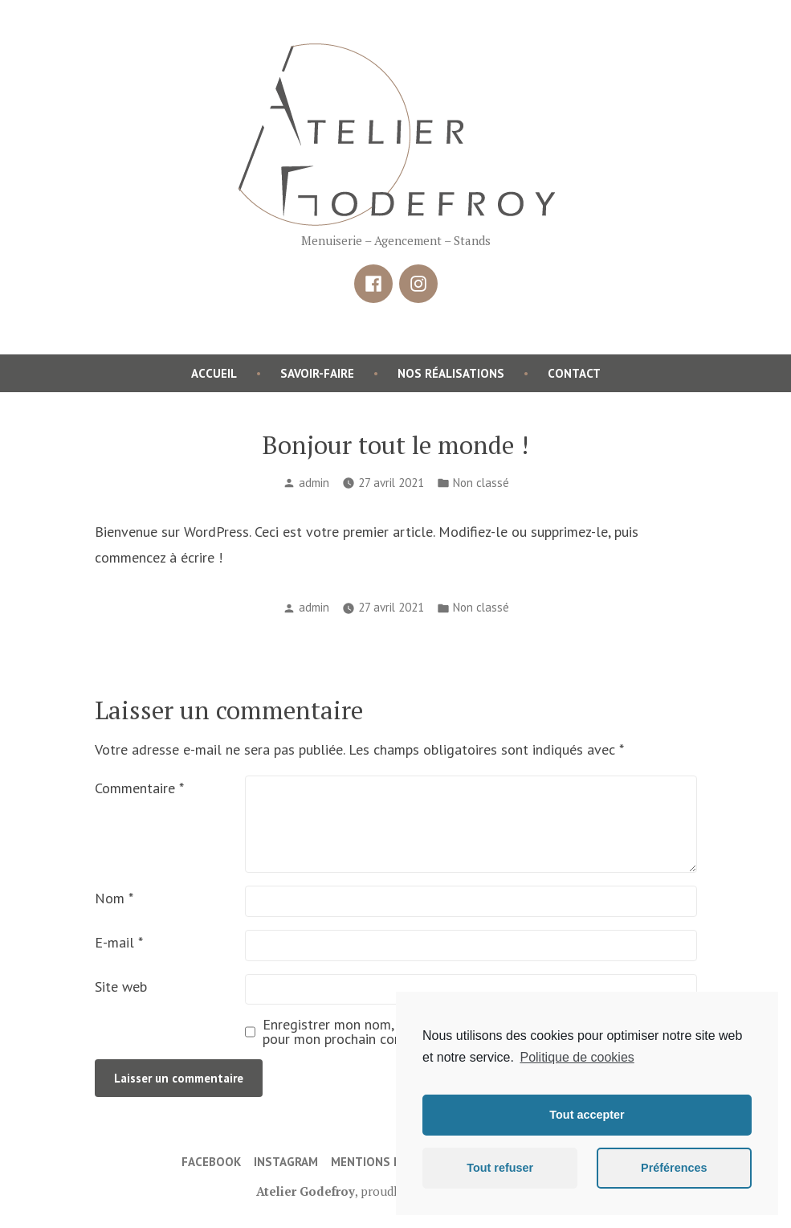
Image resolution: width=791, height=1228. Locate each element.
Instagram (286, 1161)
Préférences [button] (674, 1167)
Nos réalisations (451, 373)
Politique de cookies (577, 1057)
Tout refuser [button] (500, 1167)
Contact (574, 373)
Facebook (211, 1161)
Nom (114, 898)
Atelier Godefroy (305, 1191)
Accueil (214, 373)
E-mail (119, 942)
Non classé (481, 482)
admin (314, 482)
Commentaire (139, 788)
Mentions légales (386, 1161)
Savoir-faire (317, 373)
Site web (121, 986)
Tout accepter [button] (586, 1114)
